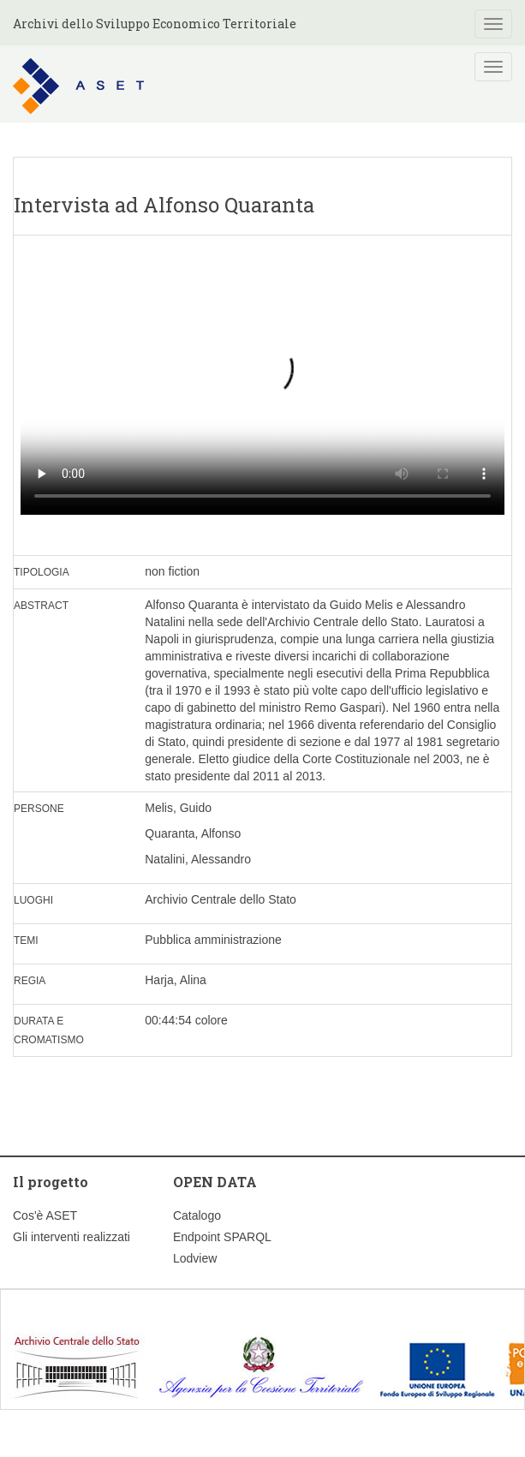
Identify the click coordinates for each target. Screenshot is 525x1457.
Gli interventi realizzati (71, 1237)
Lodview (195, 1258)
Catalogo (197, 1215)
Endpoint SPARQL (222, 1237)
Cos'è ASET (45, 1215)
